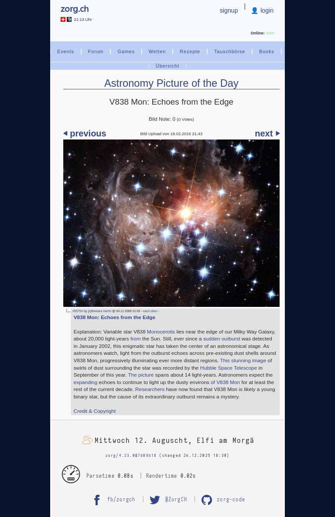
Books (266, 51)
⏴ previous (84, 133)
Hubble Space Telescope (228, 368)
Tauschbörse (229, 51)
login (266, 10)
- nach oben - (149, 311)
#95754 (77, 311)
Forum (96, 51)
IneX (270, 33)
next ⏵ (267, 133)
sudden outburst (221, 339)
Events (65, 51)
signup (229, 10)
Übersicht (167, 65)
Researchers (149, 389)
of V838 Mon (225, 382)
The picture (141, 375)
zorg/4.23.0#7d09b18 (131, 455)
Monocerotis (161, 332)
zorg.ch (75, 8)
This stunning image (243, 360)
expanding (86, 382)
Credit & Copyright (95, 411)
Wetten (157, 51)
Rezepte (190, 51)
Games (125, 51)
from (135, 339)
